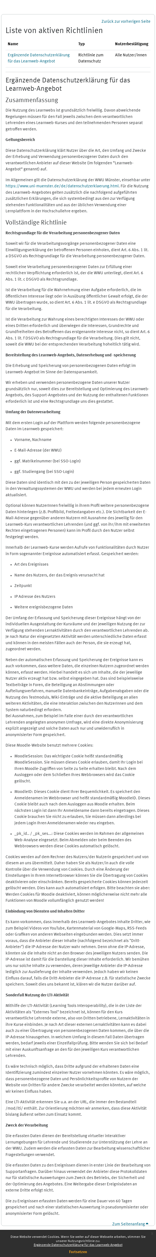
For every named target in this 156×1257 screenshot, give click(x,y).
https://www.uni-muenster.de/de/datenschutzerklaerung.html (62, 186)
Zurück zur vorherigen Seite (126, 22)
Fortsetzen (78, 1252)
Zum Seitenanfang (130, 1224)
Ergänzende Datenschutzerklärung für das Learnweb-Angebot (78, 1245)
